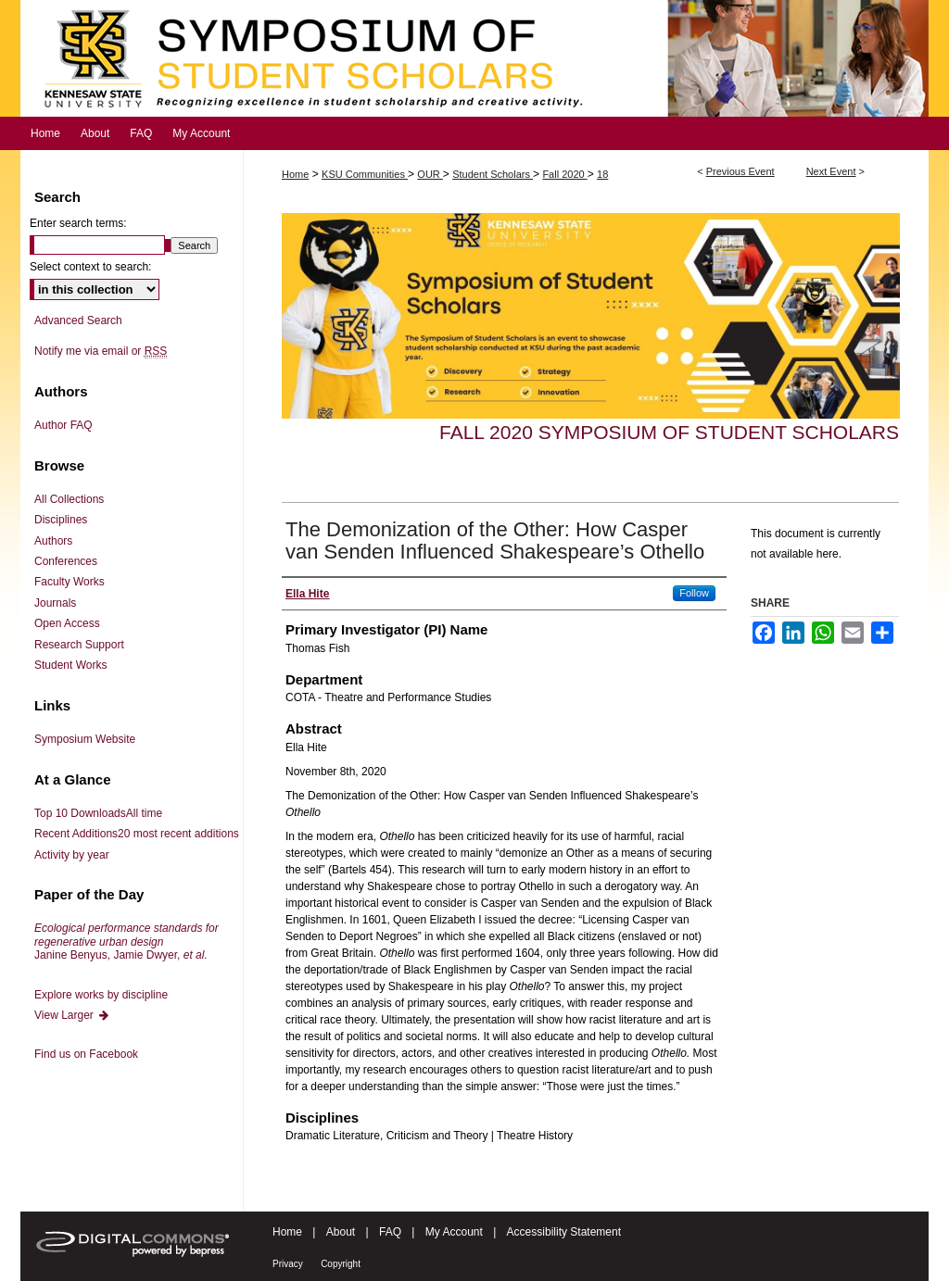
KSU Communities (365, 174)
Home (295, 174)
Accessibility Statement (564, 1231)
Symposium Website (84, 739)
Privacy (287, 1264)
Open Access (67, 623)
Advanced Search (78, 320)
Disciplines (60, 519)
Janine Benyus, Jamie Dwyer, (126, 941)
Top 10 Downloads (98, 813)
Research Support (79, 644)
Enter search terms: (78, 223)
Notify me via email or (100, 351)
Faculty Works (69, 581)
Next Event (831, 171)
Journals (55, 603)
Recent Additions (136, 833)
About (340, 1231)
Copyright (341, 1264)
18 (602, 174)
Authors (53, 540)
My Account (454, 1231)
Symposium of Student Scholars (474, 58)
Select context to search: (90, 266)
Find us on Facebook (86, 1054)
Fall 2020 (564, 174)
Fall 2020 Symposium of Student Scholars (669, 432)
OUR (430, 174)
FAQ (390, 1231)
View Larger (72, 1015)
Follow (694, 592)
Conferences (65, 561)
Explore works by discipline (101, 994)
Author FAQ (63, 425)
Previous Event (740, 171)
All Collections (69, 499)
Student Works (70, 665)
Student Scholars (492, 174)
